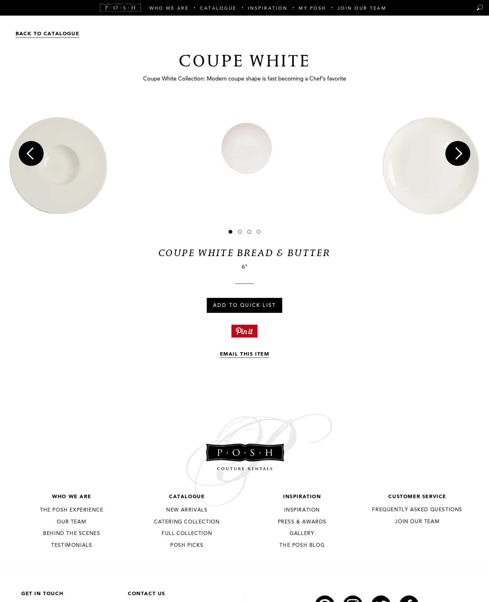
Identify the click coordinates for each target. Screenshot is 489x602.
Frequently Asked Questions (417, 509)
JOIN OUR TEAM (417, 521)
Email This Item (244, 354)
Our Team (71, 522)
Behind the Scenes (71, 533)
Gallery (302, 533)
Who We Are (71, 496)
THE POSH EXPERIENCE (71, 510)
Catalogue (187, 496)
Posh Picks (186, 545)
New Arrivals (186, 510)
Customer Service (417, 496)
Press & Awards (302, 522)
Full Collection (187, 533)
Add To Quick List (244, 305)
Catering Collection (187, 522)
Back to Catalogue (47, 34)
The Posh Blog (302, 545)
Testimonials (71, 545)
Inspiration (302, 496)
